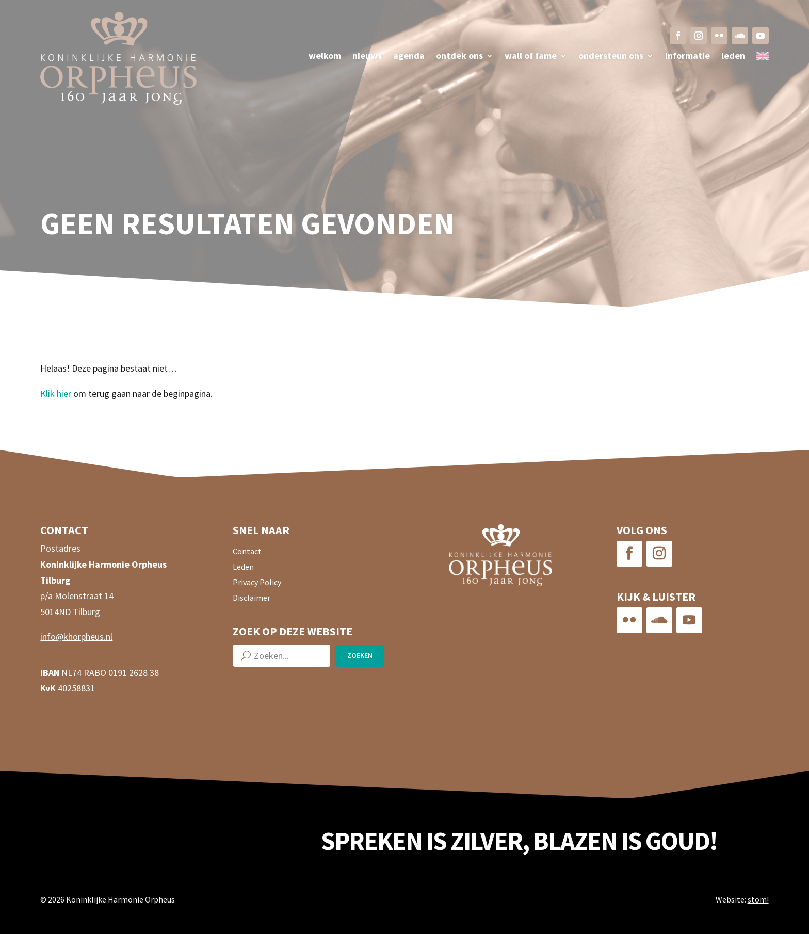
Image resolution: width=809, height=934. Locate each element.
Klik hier (55, 393)
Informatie (687, 56)
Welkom (325, 56)
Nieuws (367, 56)
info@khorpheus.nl (76, 636)
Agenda (409, 56)
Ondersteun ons (610, 56)
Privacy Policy (257, 582)
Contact (247, 551)
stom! (758, 899)
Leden (733, 56)
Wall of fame (531, 56)
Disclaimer (251, 598)
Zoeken (360, 655)
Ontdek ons (459, 56)
